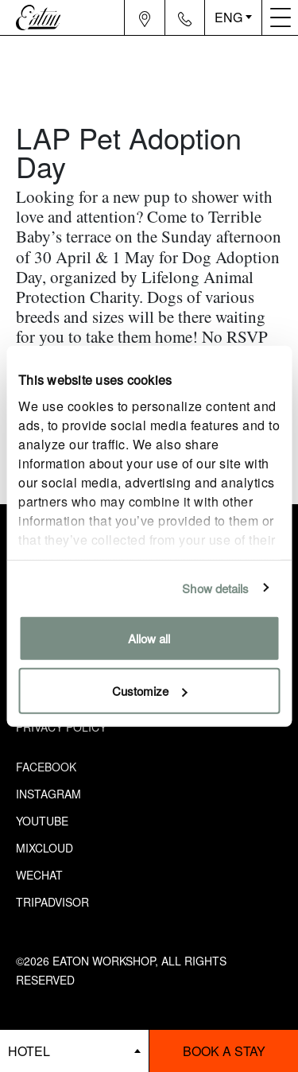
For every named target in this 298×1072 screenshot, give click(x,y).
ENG (228, 17)
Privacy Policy (61, 727)
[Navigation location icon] (145, 17)
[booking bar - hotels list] (74, 1051)
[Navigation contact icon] (185, 17)
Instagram (48, 794)
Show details (215, 587)
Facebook (46, 767)
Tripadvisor (52, 902)
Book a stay (224, 1051)
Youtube (42, 821)
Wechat (39, 875)
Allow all (149, 638)
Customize (150, 690)
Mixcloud (44, 848)
